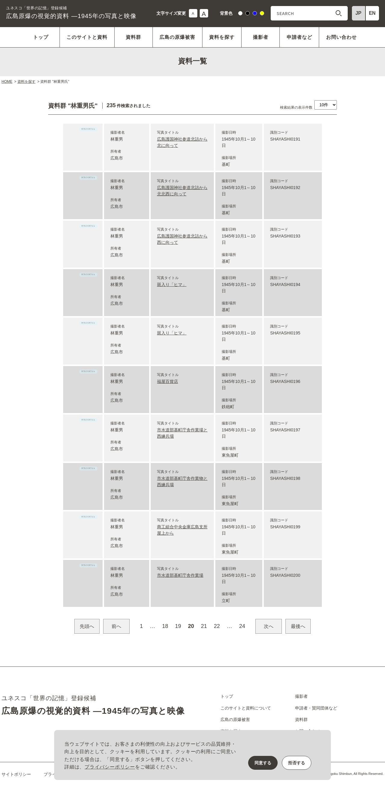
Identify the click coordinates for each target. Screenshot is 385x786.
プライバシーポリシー (110, 766)
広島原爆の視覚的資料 (71, 12)
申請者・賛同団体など (316, 708)
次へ (268, 626)
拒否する (296, 762)
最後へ (298, 626)
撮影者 (260, 37)
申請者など (299, 37)
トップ (40, 37)
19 (178, 626)
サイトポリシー (16, 774)
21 (204, 626)
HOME (7, 81)
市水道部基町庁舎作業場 (180, 575)
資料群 (133, 37)
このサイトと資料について (245, 708)
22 (217, 626)
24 (242, 626)
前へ (116, 626)
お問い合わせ (341, 37)
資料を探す (222, 37)
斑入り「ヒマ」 (171, 284)
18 (165, 626)
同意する (262, 762)
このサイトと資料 (86, 37)
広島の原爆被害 (177, 37)
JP (359, 13)
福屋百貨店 (167, 381)
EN (372, 13)
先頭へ (87, 626)
